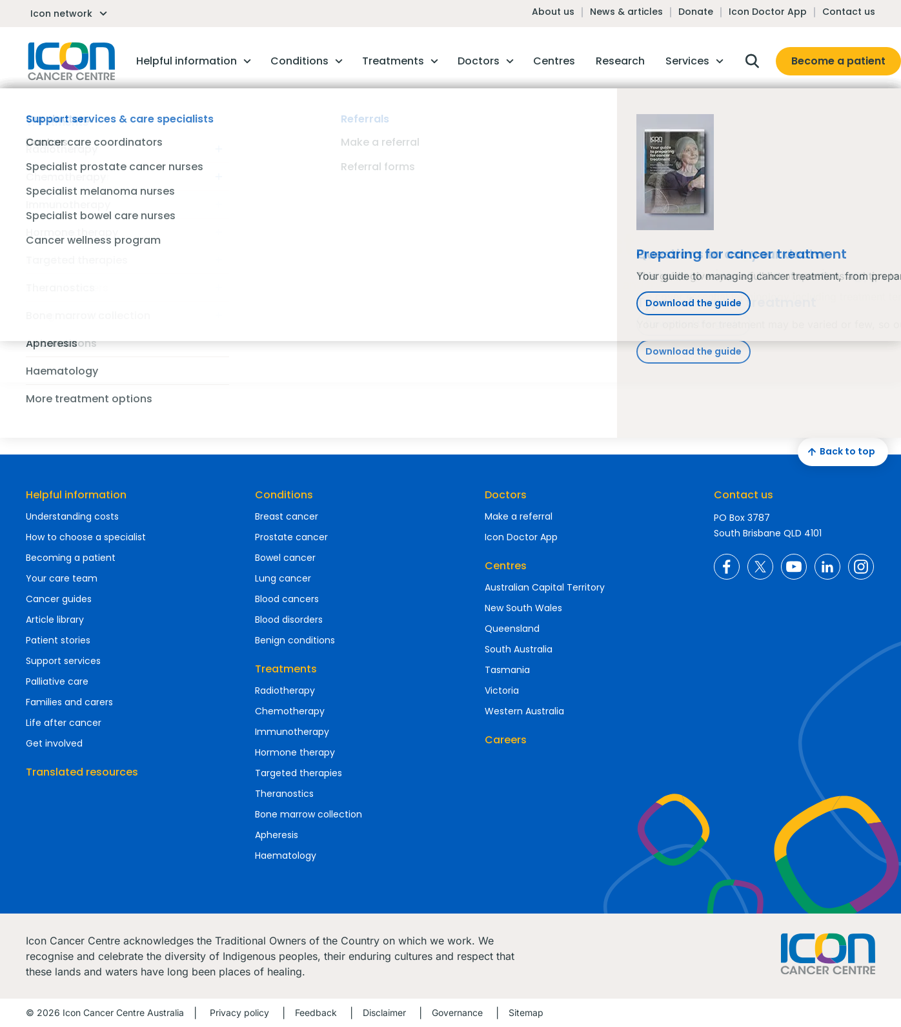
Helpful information (76, 494)
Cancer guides (59, 598)
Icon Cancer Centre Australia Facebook (727, 567)
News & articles (626, 11)
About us (553, 11)
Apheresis (276, 834)
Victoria (502, 690)
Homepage (70, 61)
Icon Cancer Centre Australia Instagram (861, 567)
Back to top (839, 452)
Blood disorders (289, 619)
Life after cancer (63, 722)
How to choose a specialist (86, 537)
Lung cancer (283, 578)
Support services (63, 660)
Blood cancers (287, 598)
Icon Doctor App (768, 11)
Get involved (54, 743)
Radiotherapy (285, 690)
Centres (506, 565)
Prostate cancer (291, 537)
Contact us (848, 11)
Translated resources (82, 772)
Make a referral (518, 516)
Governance (457, 1012)
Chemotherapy (290, 711)
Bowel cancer (285, 557)
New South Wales (523, 608)
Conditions (284, 494)
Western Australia (524, 711)
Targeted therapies (298, 773)
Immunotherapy (292, 731)
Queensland (512, 628)
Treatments (286, 668)
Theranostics (284, 793)
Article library (55, 619)
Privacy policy (239, 1012)
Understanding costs (72, 516)
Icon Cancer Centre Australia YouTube (794, 567)
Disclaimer (384, 1012)
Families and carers (69, 702)
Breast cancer (286, 516)
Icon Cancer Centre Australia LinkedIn (827, 567)
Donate (695, 11)
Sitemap (526, 1012)
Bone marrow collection (308, 814)
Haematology (285, 855)
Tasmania (507, 669)
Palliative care (57, 681)
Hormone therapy (295, 752)
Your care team (61, 578)
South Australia (518, 649)
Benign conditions (295, 640)
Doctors (506, 494)
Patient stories (58, 640)
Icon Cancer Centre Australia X (760, 567)
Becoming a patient (71, 557)
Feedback (316, 1012)
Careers (506, 739)
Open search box (752, 61)
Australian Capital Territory (545, 587)
